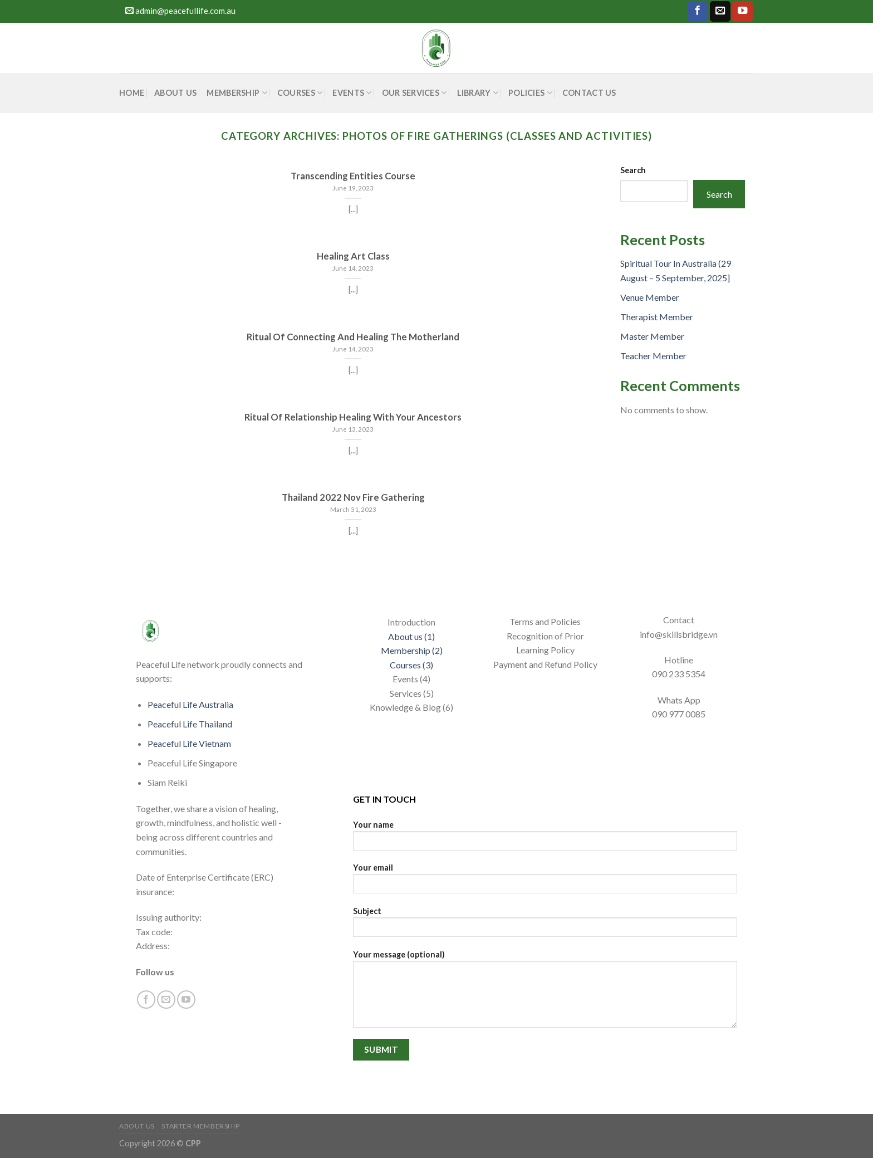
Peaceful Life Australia (190, 704)
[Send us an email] (720, 11)
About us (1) (411, 636)
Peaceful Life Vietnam (189, 743)
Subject (545, 925)
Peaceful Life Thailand (190, 724)
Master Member (652, 336)
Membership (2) (412, 650)
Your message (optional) (545, 992)
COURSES (300, 92)
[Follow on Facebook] (698, 11)
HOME (131, 92)
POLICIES (530, 92)
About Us (175, 92)
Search (633, 170)
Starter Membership (200, 1126)
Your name (545, 839)
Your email (545, 882)
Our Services (414, 92)
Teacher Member (653, 355)
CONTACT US (589, 92)
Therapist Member (656, 316)
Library (478, 92)
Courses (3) (411, 664)
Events (351, 92)
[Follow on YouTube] (742, 11)
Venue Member (649, 297)
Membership (237, 92)
